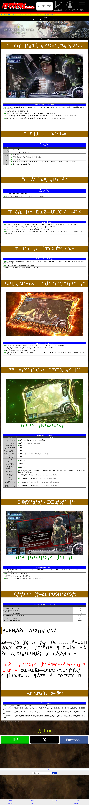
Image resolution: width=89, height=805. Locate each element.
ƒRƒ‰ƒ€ (54, 800)
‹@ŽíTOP (44, 731)
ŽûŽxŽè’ (58, 6)
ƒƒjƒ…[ (82, 6)
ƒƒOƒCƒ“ (44, 6)
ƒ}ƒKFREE (77, 803)
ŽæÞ (54, 803)
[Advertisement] (44, 756)
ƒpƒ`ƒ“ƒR (32, 800)
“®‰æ (77, 800)
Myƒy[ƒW (69, 6)
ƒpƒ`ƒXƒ (10, 800)
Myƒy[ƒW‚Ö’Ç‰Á (45, 769)
